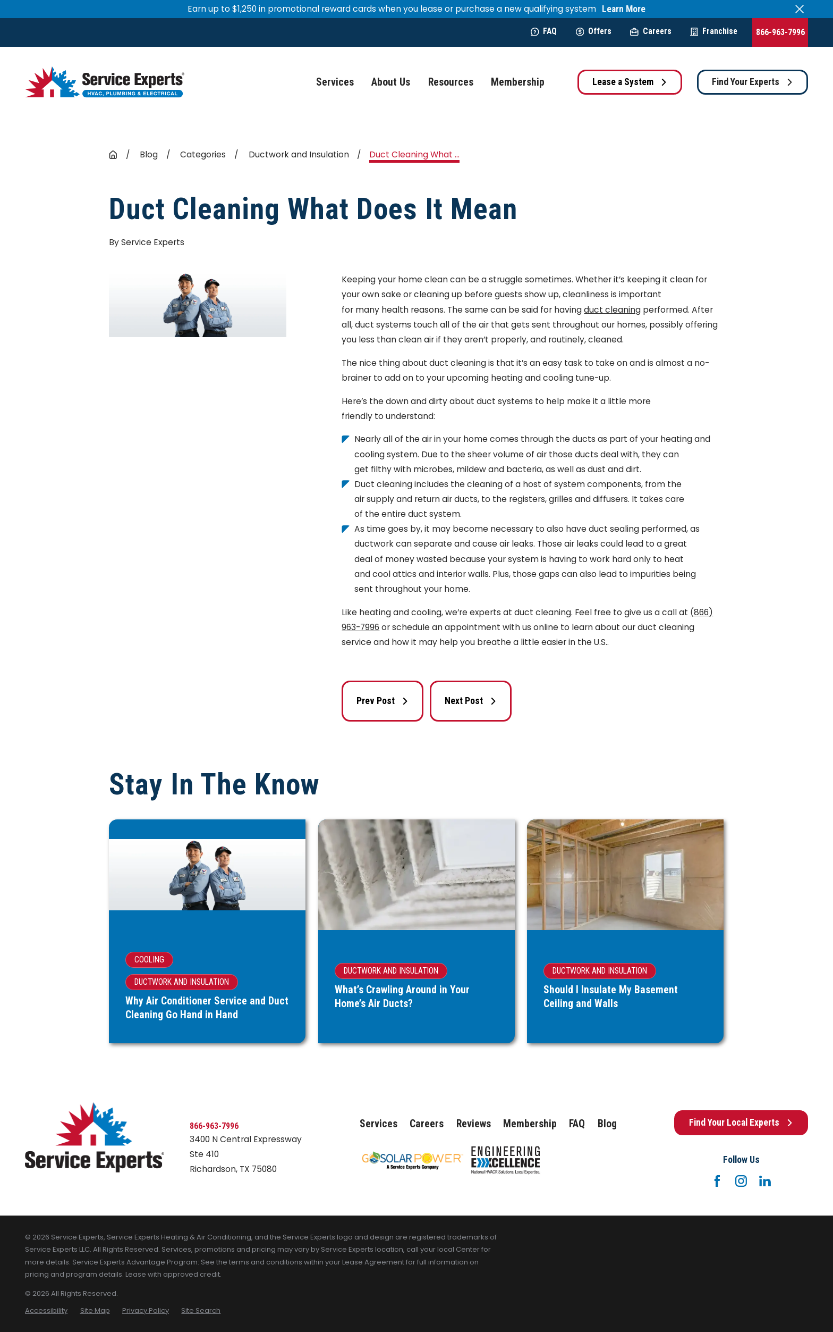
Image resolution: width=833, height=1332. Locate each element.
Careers (650, 31)
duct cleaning (612, 309)
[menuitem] (46, 1310)
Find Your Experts (752, 82)
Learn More (623, 9)
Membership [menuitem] (518, 82)
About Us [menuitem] (390, 82)
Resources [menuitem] (450, 82)
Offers (593, 31)
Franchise (713, 31)
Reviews (473, 1124)
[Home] (104, 82)
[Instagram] (741, 1181)
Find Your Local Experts (741, 1122)
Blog (607, 1124)
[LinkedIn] (765, 1181)
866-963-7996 (780, 32)
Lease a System (629, 82)
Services (378, 1124)
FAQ (544, 31)
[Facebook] (717, 1181)
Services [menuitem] (335, 82)
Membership (530, 1124)
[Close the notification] (799, 9)
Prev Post (382, 701)
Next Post (471, 701)
